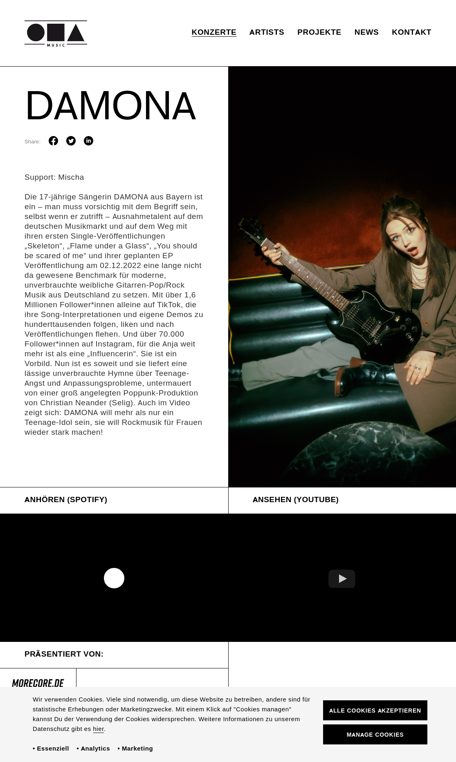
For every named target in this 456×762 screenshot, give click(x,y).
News (367, 32)
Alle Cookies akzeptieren (375, 711)
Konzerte (214, 32)
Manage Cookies (375, 735)
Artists (266, 32)
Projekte (319, 32)
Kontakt (411, 32)
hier (98, 729)
